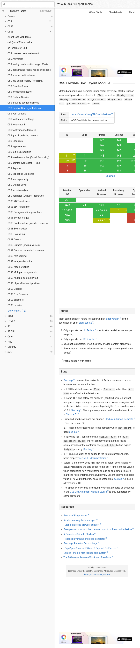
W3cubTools (95, 12)
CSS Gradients (15, 141)
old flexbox (88, 330)
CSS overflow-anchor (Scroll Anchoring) (28, 157)
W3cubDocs (64, 4)
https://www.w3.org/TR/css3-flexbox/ (91, 114)
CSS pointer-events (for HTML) (24, 163)
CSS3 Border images (18, 217)
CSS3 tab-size (15, 305)
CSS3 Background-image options (25, 212)
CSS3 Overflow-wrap (18, 294)
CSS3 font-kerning (17, 256)
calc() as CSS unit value (20, 42)
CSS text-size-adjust (18, 190)
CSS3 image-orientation (20, 261)
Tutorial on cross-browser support (81, 524)
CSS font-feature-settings (21, 119)
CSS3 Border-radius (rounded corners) (28, 223)
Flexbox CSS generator (75, 515)
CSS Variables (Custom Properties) (26, 195)
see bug (73, 432)
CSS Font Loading (17, 113)
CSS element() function (20, 91)
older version (112, 318)
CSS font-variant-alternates (22, 130)
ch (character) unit (17, 48)
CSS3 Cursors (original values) (24, 245)
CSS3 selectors (16, 299)
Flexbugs (68, 380)
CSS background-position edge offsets (28, 64)
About (132, 12)
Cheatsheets (115, 12)
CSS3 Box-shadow (17, 228)
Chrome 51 (72, 414)
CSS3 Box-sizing (16, 234)
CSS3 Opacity (15, 288)
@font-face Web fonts (19, 37)
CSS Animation (15, 58)
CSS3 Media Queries (18, 267)
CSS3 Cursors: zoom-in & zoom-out (26, 250)
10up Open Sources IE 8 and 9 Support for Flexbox (90, 548)
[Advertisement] (97, 38)
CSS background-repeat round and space (29, 69)
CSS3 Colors (14, 239)
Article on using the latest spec (79, 520)
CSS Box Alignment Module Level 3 (88, 491)
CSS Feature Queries (18, 97)
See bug (75, 410)
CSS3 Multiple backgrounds (22, 272)
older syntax (85, 322)
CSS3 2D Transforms (19, 201)
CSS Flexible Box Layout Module (24, 108)
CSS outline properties (19, 152)
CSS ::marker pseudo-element (23, 53)
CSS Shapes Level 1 (18, 184)
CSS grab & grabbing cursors (23, 135)
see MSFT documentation (92, 458)
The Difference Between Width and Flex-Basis (87, 557)
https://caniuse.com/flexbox (97, 574)
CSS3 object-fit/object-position (24, 283)
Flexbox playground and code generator (84, 538)
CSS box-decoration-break (21, 75)
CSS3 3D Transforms (19, 206)
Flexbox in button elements (119, 419)
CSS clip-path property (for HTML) (25, 80)
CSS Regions (14, 168)
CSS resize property (18, 179)
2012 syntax (89, 339)
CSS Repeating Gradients (21, 173)
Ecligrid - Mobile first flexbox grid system (84, 552)
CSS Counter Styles (18, 86)
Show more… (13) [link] (17, 310)
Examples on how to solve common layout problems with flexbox (97, 529)
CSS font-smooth (17, 124)
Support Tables (83, 4)
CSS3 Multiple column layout (23, 278)
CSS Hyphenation (17, 146)
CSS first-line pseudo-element (23, 102)
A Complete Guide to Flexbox (78, 534)
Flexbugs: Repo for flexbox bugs (80, 543)
